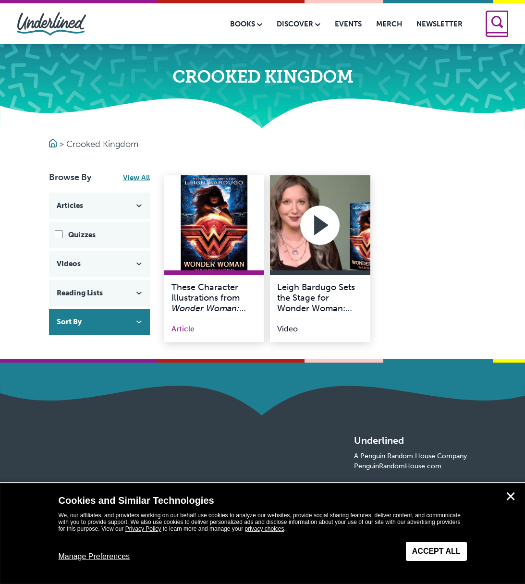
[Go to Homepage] (54, 144)
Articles (100, 205)
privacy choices (264, 528)
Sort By (100, 321)
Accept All (436, 551)
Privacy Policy (143, 528)
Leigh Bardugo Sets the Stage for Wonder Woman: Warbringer (316, 303)
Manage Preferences (94, 556)
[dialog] (262, 533)
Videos (100, 263)
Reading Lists (100, 293)
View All (136, 177)
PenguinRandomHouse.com (397, 466)
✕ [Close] (510, 496)
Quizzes (82, 235)
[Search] (497, 24)
